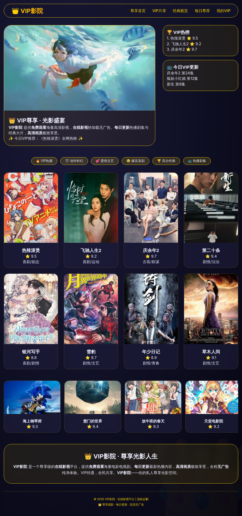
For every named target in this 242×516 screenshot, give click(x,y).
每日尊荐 (202, 10)
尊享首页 (138, 10)
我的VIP (223, 10)
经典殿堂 (180, 10)
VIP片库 (159, 10)
